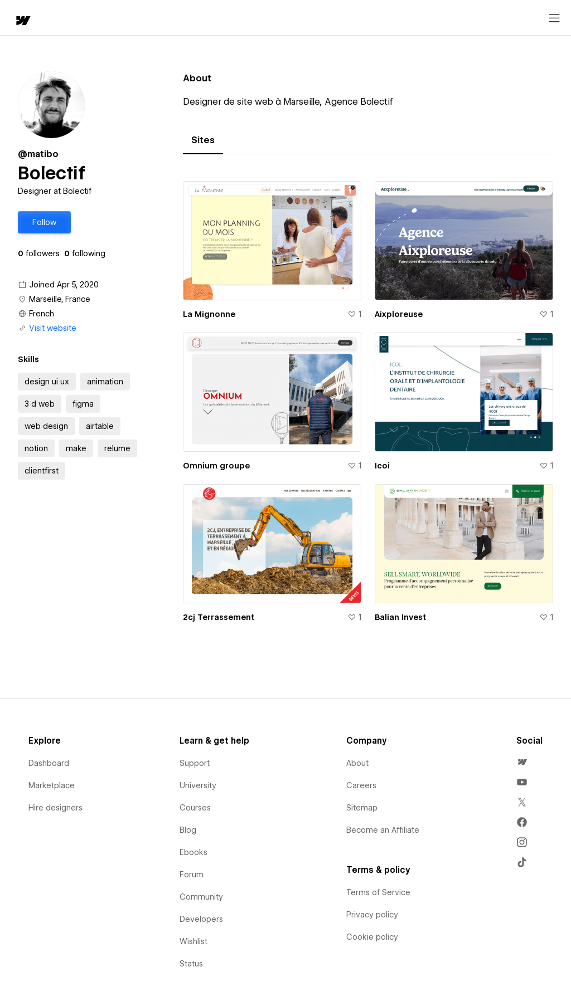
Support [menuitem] (195, 763)
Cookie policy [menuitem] (372, 936)
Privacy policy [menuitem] (372, 914)
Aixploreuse (399, 314)
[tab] (203, 140)
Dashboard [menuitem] (48, 763)
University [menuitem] (198, 785)
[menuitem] (522, 762)
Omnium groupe (216, 465)
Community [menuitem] (201, 896)
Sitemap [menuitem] (362, 807)
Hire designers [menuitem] (55, 807)
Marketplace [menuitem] (51, 785)
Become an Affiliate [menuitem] (382, 830)
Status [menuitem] (191, 963)
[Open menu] (554, 18)
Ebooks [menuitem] (193, 852)
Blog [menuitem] (188, 830)
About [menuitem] (357, 763)
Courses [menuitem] (195, 807)
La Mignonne (209, 314)
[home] (22, 21)
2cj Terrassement (218, 617)
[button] (44, 222)
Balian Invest (400, 617)
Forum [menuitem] (192, 874)
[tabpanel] (368, 408)
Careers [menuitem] (361, 785)
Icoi (382, 465)
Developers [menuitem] (201, 919)
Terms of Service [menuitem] (378, 892)
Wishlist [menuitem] (193, 941)
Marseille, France (59, 299)
